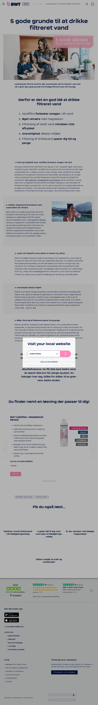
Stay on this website (49, 362)
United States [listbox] (35, 354)
